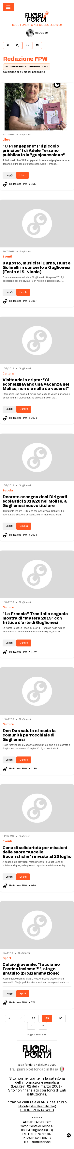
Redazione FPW (15, 184)
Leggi (9, 175)
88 (33, 1018)
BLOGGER (37, 33)
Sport (23, 993)
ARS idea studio (54, 1102)
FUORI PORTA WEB (37, 1110)
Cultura (24, 409)
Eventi (23, 292)
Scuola (24, 526)
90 (60, 1018)
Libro (22, 175)
